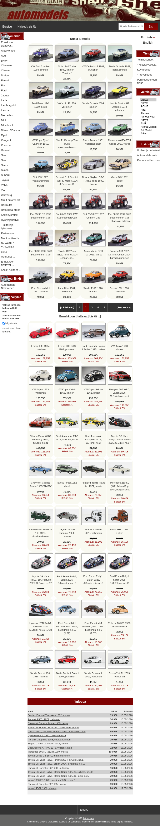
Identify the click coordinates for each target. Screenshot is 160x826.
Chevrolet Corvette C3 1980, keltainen (48, 768)
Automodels (88, 818)
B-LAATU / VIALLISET (7, 245)
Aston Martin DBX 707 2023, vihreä (93, 253)
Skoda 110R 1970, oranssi (93, 290)
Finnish (146, 37)
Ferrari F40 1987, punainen (40, 348)
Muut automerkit (10, 200)
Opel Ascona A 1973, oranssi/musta (47, 735)
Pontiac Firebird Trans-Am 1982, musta (49, 715)
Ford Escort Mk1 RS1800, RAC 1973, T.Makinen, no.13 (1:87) (67, 628)
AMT (148, 123)
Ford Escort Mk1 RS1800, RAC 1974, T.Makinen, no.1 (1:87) (93, 628)
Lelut (4, 251)
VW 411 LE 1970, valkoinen (67, 105)
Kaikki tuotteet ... (11, 270)
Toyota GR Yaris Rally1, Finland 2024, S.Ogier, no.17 (56, 759)
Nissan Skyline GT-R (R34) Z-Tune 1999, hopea (93, 180)
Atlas (148, 133)
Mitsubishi (7, 125)
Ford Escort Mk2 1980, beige (40, 105)
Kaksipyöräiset (9, 214)
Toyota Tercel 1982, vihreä (66, 484)
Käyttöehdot (144, 69)
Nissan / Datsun (10, 130)
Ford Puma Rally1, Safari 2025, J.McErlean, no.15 (120, 579)
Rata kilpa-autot (10, 209)
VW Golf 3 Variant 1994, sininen (40, 68)
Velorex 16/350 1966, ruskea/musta (119, 625)
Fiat (3, 85)
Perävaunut (8, 233)
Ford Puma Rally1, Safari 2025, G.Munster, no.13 (67, 579)
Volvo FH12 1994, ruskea (119, 531)
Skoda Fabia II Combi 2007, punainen (67, 675)
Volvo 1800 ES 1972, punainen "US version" (51, 780)
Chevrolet (6, 65)
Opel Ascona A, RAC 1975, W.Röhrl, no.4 (50, 747)
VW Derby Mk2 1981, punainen (93, 68)
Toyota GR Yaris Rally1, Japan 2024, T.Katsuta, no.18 (56, 763)
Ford (3, 90)
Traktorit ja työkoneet (7, 226)
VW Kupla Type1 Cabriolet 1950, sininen (41, 143)
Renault (5, 150)
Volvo (4, 185)
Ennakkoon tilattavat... (7, 44)
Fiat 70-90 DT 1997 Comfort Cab (93, 216)
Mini (3, 120)
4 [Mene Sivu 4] (98, 307)
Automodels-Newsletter (8, 286)
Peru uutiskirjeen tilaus (147, 81)
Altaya (148, 120)
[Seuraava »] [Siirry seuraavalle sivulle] (124, 307)
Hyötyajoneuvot (10, 219)
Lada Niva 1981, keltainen (67, 290)
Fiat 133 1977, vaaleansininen (40, 179)
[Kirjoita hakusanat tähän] (131, 26)
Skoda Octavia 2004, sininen (93, 105)
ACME (148, 106)
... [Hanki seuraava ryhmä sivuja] (111, 307)
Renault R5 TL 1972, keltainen (44, 719)
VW (3, 190)
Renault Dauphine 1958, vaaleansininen (49, 739)
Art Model (148, 130)
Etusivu (7, 26)
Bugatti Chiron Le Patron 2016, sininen (48, 743)
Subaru (5, 175)
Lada (4, 100)
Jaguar (5, 95)
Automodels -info (147, 155)
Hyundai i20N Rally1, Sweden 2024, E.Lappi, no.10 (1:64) (40, 626)
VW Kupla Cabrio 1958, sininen (67, 391)
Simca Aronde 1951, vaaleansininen (93, 142)
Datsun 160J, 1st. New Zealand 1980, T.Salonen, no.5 (57, 731)
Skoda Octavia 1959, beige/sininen (119, 68)
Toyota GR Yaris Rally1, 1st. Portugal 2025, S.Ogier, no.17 (41, 579)
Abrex (148, 103)
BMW (4, 60)
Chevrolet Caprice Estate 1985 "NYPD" (41, 484)
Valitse (148, 99)
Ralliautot (6, 204)
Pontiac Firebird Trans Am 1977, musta (93, 484)
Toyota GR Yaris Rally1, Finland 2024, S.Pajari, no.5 (67, 254)
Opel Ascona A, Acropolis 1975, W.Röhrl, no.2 (93, 439)
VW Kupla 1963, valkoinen (40, 391)
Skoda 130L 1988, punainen (119, 290)
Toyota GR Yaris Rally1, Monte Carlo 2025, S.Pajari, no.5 (58, 775)
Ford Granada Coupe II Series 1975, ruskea (93, 348)
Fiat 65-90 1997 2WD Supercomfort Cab (66, 216)
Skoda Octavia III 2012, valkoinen (93, 675)
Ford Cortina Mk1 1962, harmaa (40, 290)
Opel (4, 135)
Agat (148, 109)
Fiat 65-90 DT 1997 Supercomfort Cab (40, 216)
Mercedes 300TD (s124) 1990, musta (48, 751)
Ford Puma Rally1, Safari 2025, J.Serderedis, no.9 (93, 579)
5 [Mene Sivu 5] (104, 307)
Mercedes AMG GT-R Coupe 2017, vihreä (119, 142)
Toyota (5, 180)
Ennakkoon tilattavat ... (7, 263)
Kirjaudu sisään (27, 26)
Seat (3, 160)
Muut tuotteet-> (10, 238)
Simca (4, 165)
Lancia (5, 110)
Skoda (5, 170)
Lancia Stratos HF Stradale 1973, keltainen (119, 106)
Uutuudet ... (8, 256)
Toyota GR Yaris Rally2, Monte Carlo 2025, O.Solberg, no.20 (60, 771)
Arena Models (148, 127)
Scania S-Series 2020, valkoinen (93, 531)
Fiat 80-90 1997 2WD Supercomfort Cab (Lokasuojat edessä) (119, 217)
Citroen (5, 70)
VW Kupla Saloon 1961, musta (93, 391)
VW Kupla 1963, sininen (119, 348)
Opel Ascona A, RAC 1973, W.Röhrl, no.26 (67, 438)
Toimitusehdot (145, 59)
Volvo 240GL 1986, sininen (42, 788)
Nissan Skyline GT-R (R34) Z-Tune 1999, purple (53, 727)
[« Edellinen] (67, 307)
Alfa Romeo (8, 50)
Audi (3, 55)
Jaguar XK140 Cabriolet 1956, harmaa (67, 532)
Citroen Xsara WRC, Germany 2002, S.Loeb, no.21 (41, 439)
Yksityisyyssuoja (146, 64)
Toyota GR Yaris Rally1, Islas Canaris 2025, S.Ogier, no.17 (120, 439)
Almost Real (148, 116)
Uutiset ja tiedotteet (148, 150)
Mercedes (7, 115)
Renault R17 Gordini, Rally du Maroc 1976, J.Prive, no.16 (67, 180)
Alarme (148, 113)
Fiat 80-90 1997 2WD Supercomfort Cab (40, 253)
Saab (4, 155)
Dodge (5, 75)
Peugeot (6, 140)
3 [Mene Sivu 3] (91, 307)
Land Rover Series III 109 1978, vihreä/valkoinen (40, 532)
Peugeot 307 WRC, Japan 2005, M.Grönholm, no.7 (119, 392)
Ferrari (5, 80)
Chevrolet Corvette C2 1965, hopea (47, 784)
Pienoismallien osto (148, 160)
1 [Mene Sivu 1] (79, 307)
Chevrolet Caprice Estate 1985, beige (48, 723)
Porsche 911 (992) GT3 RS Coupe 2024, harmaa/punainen (119, 254)
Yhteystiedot (144, 74)
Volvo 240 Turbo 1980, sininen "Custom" (67, 69)
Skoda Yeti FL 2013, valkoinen (119, 675)
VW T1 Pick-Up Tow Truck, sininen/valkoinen (67, 143)
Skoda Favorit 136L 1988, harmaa (40, 675)
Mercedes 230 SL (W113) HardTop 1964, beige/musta (120, 486)
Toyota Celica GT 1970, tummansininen (49, 755)
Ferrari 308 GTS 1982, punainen (67, 348)
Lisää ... (94, 316)
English (148, 42)
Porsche (6, 145)
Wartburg (6, 195)
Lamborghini (8, 105)
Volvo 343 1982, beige (119, 179)
